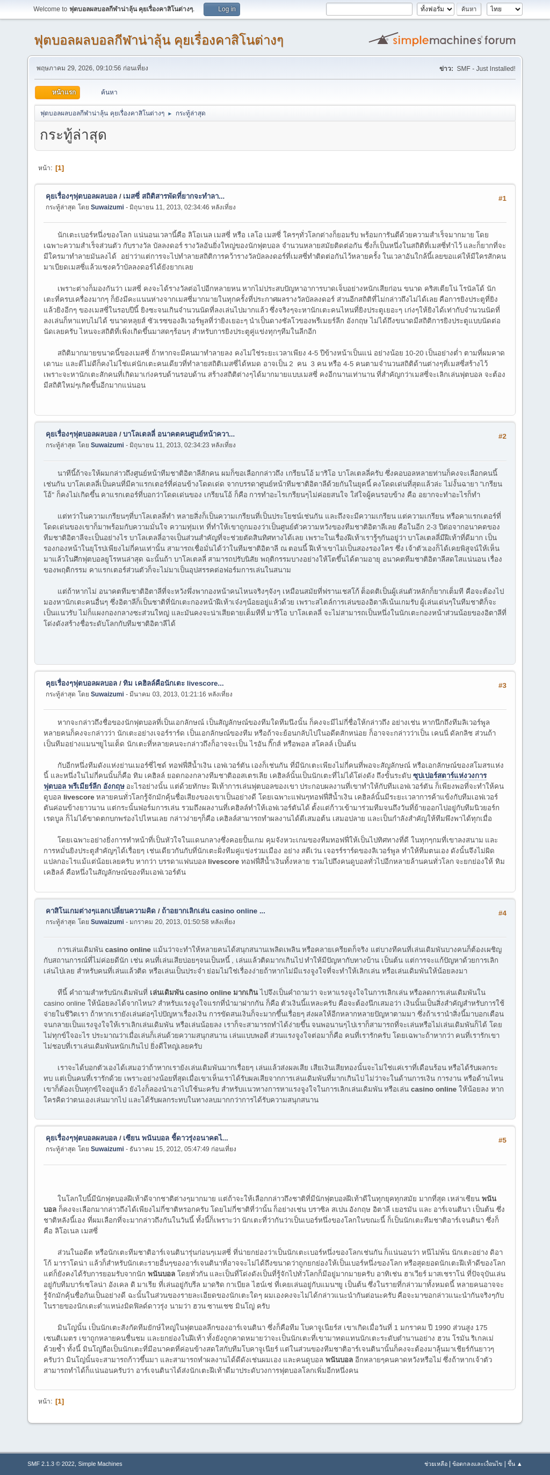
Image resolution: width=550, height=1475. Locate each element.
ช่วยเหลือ (435, 1464)
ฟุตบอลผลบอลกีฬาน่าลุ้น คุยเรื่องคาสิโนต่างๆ (159, 40)
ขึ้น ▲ (515, 1464)
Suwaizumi (107, 207)
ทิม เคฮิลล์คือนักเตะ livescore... (173, 683)
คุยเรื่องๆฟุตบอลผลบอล (81, 196)
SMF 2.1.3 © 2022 (51, 1464)
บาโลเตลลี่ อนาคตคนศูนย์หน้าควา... (179, 434)
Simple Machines (100, 1464)
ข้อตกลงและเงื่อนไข (477, 1464)
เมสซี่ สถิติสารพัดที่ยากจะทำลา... (174, 196)
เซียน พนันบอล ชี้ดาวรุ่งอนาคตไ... (175, 1138)
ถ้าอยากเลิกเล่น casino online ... (213, 911)
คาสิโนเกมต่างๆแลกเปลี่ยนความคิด (101, 911)
